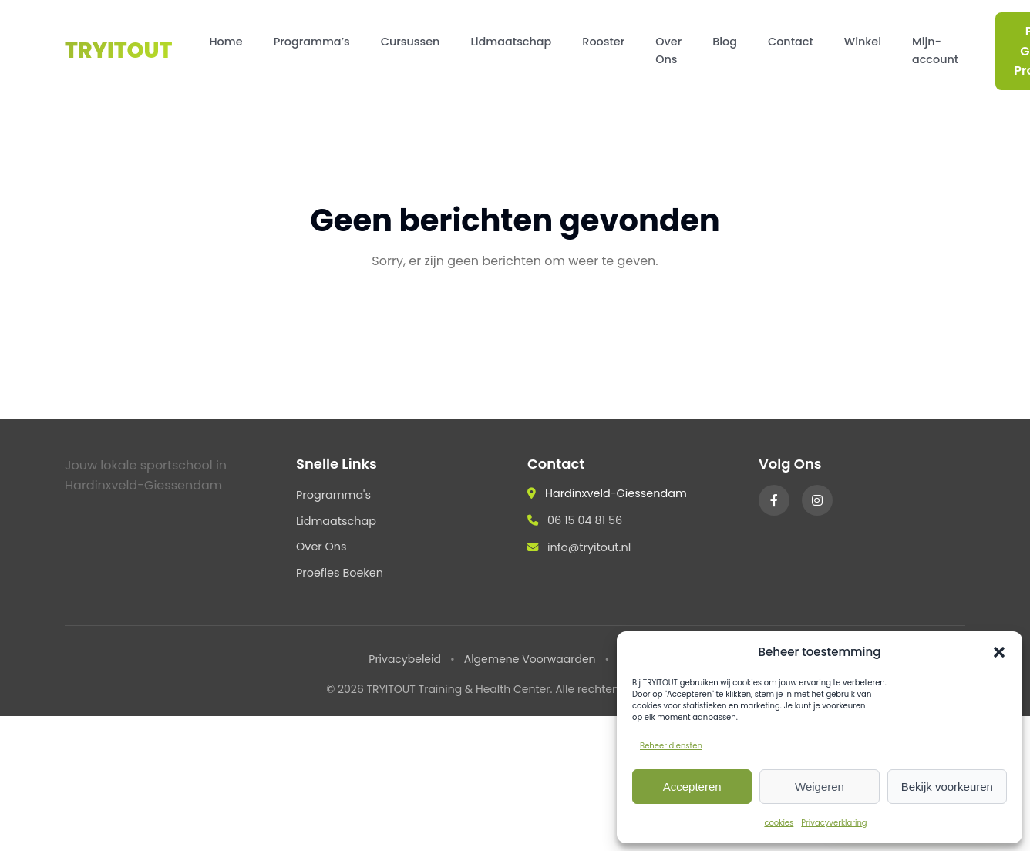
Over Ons (668, 50)
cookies (778, 823)
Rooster (603, 41)
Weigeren (819, 786)
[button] (999, 652)
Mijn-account (935, 50)
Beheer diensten (671, 746)
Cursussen (410, 41)
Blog (724, 41)
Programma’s (312, 41)
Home (225, 41)
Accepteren (692, 786)
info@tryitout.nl (589, 547)
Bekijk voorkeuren (947, 786)
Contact (790, 41)
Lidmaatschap (510, 41)
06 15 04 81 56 (584, 520)
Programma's (333, 495)
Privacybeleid (405, 659)
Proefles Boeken (339, 572)
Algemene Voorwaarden (530, 659)
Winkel (862, 41)
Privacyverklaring (834, 823)
